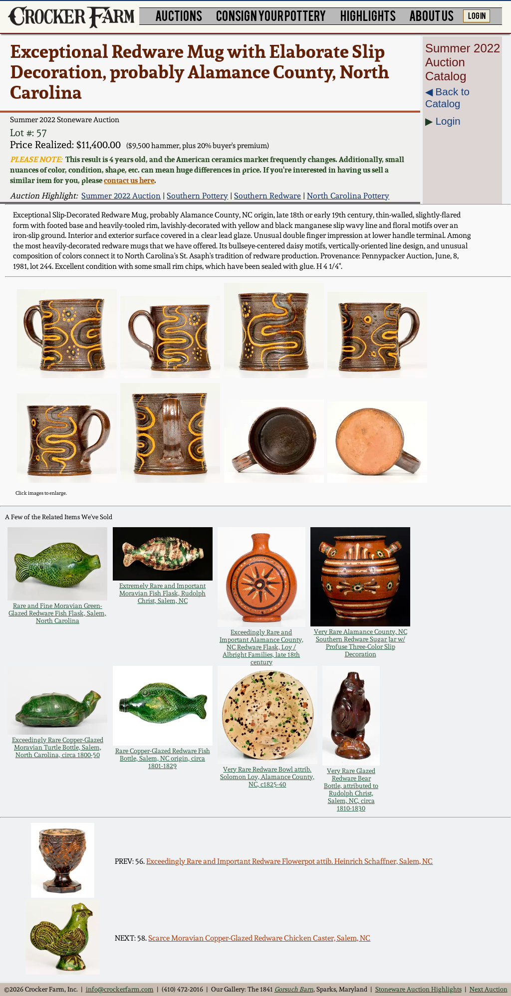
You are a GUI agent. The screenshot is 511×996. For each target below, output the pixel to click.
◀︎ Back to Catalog (447, 97)
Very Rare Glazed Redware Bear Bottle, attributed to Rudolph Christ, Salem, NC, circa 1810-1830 (351, 789)
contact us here (129, 180)
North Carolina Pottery (348, 195)
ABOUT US (431, 15)
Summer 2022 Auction (121, 195)
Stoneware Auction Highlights (418, 989)
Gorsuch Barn (293, 989)
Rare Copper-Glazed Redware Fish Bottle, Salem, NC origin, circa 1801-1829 (162, 758)
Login (448, 121)
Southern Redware (267, 195)
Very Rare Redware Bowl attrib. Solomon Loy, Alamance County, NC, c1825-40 (267, 777)
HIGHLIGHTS (368, 15)
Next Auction (489, 989)
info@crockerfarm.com (120, 989)
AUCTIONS (178, 15)
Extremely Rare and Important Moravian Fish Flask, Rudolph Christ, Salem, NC (162, 593)
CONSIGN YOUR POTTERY (271, 15)
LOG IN (477, 15)
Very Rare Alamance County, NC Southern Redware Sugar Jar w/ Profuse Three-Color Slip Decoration (360, 643)
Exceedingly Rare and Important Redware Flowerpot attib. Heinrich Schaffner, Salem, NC (289, 861)
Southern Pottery (197, 195)
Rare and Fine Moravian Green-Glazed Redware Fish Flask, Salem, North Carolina (57, 613)
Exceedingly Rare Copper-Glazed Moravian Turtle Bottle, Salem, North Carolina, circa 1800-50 (57, 747)
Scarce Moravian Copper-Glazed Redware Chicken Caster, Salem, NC (259, 938)
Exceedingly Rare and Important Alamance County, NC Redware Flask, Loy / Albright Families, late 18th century (261, 647)
